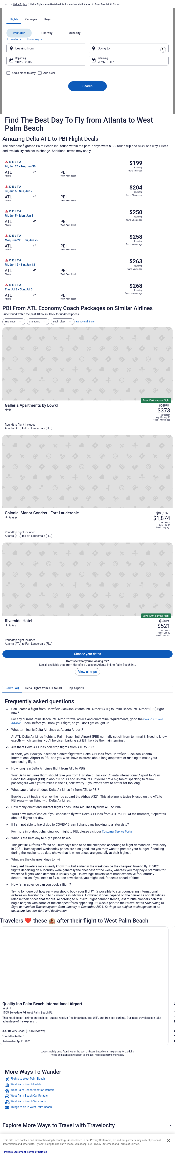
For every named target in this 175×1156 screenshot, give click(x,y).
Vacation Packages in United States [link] (64, 1084)
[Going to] (125, 98)
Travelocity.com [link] (10, 5)
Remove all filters (85, 364)
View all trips (87, 495)
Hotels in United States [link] (61, 1069)
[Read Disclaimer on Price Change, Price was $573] (164, 380)
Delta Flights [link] (40, 5)
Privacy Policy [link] (98, 1069)
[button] (87, 948)
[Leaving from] (50, 98)
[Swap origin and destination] (88, 98)
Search (88, 135)
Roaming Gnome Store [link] (18, 1108)
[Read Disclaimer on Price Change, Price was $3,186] (162, 414)
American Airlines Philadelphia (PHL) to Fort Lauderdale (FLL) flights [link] (47, 1004)
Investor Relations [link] (16, 1102)
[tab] (71, 68)
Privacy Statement (15, 1151)
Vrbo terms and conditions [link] (105, 1089)
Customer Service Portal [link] (117, 654)
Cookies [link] (95, 1076)
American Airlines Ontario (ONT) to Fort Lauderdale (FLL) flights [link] (44, 996)
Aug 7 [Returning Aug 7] (102, 111)
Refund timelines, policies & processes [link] (148, 1094)
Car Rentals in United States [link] (64, 1098)
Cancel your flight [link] (142, 1085)
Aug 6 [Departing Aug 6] (27, 111)
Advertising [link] (12, 1115)
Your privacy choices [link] (102, 1102)
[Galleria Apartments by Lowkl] (116, 388)
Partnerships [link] (13, 1089)
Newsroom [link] (12, 1095)
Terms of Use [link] (98, 1082)
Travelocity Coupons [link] (60, 1111)
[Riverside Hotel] (116, 462)
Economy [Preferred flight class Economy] (44, 89)
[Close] (168, 1140)
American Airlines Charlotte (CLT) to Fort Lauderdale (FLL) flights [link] (44, 981)
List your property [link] (15, 1082)
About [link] (9, 1069)
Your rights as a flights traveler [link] (149, 1108)
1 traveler (23, 89)
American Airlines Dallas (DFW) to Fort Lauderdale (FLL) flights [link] (43, 988)
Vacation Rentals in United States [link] (67, 1076)
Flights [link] (26, 5)
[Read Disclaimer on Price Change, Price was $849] (164, 454)
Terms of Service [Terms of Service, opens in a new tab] (37, 1151)
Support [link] (137, 1069)
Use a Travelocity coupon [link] (146, 1102)
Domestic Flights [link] (58, 1092)
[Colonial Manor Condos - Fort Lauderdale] (116, 425)
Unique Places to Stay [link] (60, 1118)
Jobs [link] (9, 1076)
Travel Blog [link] (55, 1124)
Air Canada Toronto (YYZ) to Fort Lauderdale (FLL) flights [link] (39, 973)
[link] (87, 902)
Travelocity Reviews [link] (59, 1105)
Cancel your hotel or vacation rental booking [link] (149, 1078)
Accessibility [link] (98, 1095)
